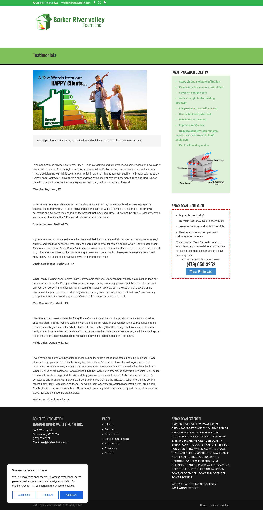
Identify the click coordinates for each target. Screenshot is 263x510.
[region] (47, 483)
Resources (169, 37)
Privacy (213, 505)
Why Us (54, 37)
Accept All (71, 494)
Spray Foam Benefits (119, 37)
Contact (187, 37)
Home (39, 37)
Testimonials (147, 37)
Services (71, 37)
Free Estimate (201, 272)
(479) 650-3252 (41, 438)
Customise (24, 494)
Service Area (91, 37)
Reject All (48, 494)
